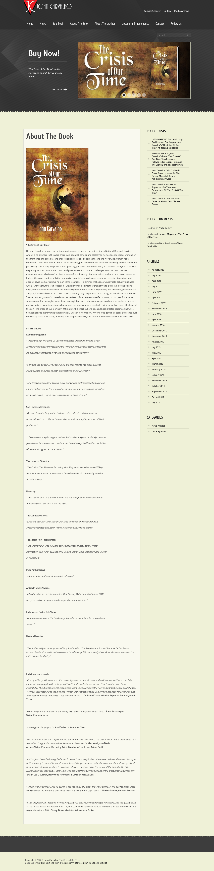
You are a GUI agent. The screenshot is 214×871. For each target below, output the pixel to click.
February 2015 (159, 369)
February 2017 (159, 303)
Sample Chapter (152, 10)
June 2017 (157, 292)
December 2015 (159, 330)
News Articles (158, 425)
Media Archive (181, 10)
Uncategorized (159, 431)
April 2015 (156, 358)
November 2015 (159, 336)
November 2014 (159, 380)
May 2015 (156, 352)
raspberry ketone (72, 862)
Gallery (167, 10)
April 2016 (156, 319)
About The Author (105, 23)
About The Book (79, 23)
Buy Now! (44, 53)
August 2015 (158, 341)
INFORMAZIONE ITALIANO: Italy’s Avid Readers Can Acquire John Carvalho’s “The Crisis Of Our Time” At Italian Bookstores (167, 143)
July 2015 (156, 347)
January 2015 (158, 375)
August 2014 (158, 397)
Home (30, 23)
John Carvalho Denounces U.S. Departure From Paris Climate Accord (166, 201)
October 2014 (158, 386)
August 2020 (158, 269)
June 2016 (157, 314)
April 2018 (156, 280)
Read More (57, 89)
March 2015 (157, 363)
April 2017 (156, 297)
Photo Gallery (165, 228)
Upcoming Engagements (135, 23)
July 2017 (156, 286)
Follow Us (176, 23)
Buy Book (57, 23)
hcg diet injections (45, 862)
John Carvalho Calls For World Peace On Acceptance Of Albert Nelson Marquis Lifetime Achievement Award (167, 174)
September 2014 (160, 391)
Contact (159, 23)
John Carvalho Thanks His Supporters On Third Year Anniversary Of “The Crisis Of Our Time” (168, 188)
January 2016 (158, 325)
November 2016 (159, 308)
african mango (88, 862)
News (43, 23)
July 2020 (156, 275)
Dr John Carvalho (50, 860)
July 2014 (156, 402)
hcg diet (103, 862)
